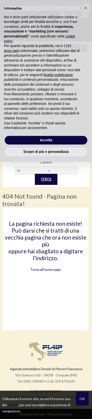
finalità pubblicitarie (58, 75)
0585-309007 (33, 381)
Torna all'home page (45, 269)
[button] (86, 8)
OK (82, 399)
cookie (13, 405)
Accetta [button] (46, 140)
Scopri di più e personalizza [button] (45, 152)
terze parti (11, 51)
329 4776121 (65, 381)
